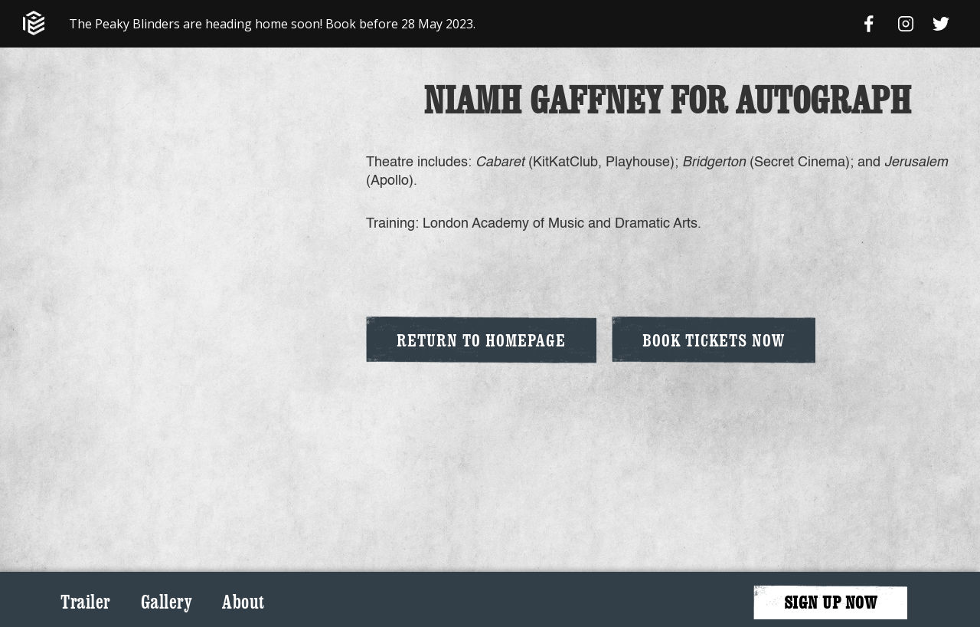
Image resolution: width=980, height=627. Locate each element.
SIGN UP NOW (830, 602)
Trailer (85, 601)
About (243, 601)
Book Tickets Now (713, 340)
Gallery (166, 601)
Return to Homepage (481, 340)
